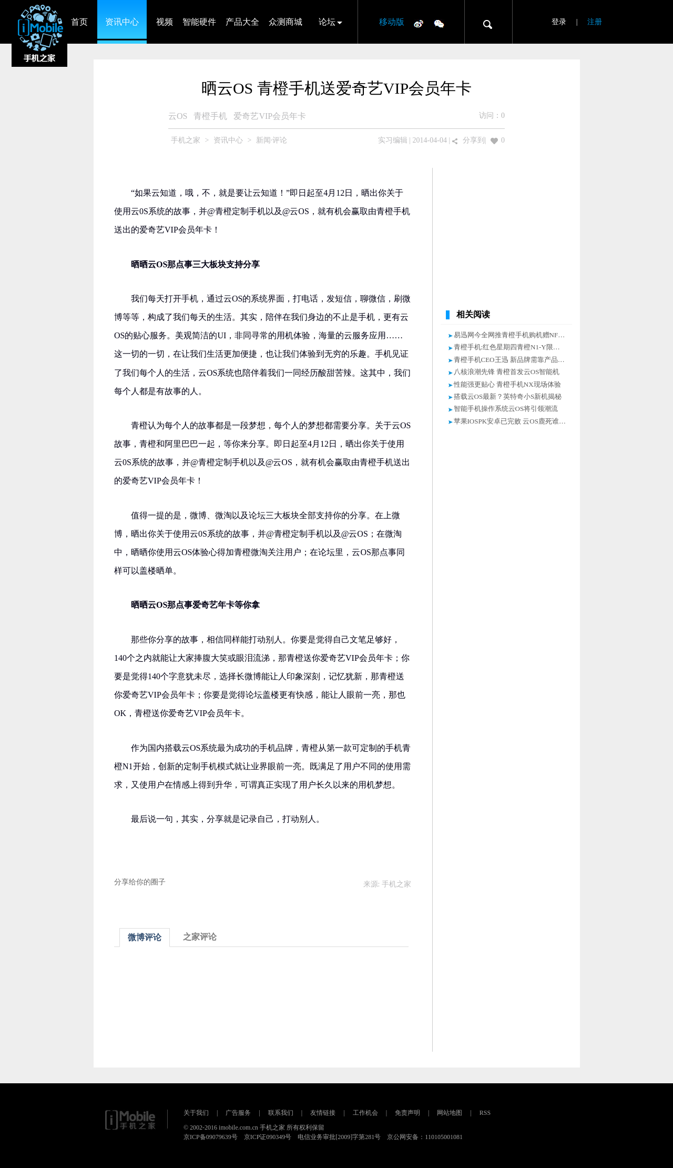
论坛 (327, 21)
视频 (164, 21)
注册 (594, 22)
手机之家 (185, 140)
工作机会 (365, 1112)
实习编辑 (392, 140)
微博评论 (144, 937)
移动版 (391, 21)
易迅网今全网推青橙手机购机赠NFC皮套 (515, 335)
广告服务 (238, 1112)
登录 (559, 22)
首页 (79, 21)
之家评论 (200, 936)
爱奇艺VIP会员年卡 (269, 116)
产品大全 (242, 21)
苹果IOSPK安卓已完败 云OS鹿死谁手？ (513, 421)
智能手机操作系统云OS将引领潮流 (506, 408)
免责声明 (407, 1112)
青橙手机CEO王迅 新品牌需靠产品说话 (513, 360)
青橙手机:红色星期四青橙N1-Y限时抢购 (514, 347)
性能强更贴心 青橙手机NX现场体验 (507, 384)
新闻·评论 (272, 140)
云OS (177, 116)
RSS (485, 1112)
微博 (418, 23)
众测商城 (285, 21)
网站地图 (449, 1112)
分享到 (474, 140)
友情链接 (322, 1112)
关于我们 (196, 1112)
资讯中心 (122, 21)
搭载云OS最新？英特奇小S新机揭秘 (508, 396)
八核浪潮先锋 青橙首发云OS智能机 (507, 372)
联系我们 (280, 1112)
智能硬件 (199, 21)
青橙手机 (210, 116)
